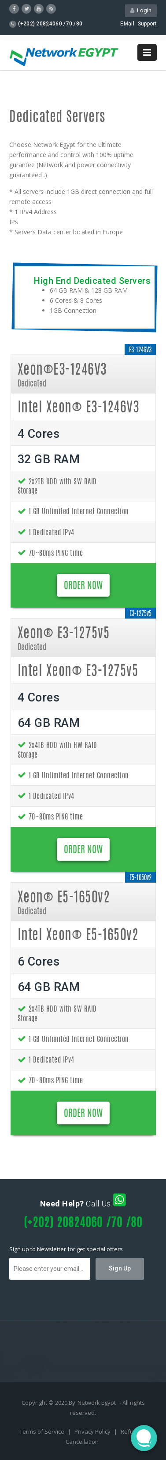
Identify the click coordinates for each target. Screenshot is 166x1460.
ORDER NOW (83, 586)
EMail (127, 24)
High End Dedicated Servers (92, 281)
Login (140, 10)
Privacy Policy (93, 1431)
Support (147, 24)
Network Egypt (96, 1402)
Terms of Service (42, 1431)
